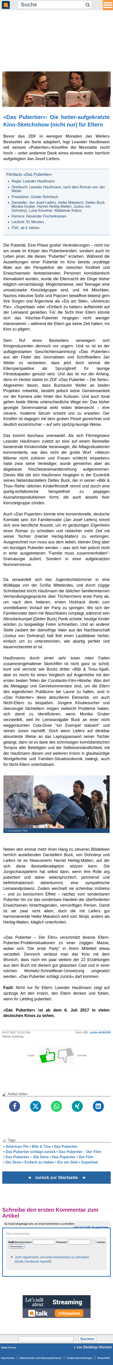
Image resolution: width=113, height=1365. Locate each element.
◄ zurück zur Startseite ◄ (56, 1177)
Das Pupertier (64, 1157)
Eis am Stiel (68, 1162)
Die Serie (13, 1162)
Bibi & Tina (41, 1146)
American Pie (17, 1146)
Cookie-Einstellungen (79, 1358)
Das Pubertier (65, 1146)
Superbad (89, 1162)
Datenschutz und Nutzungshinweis (41, 1358)
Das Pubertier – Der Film (80, 1152)
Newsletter (103, 1358)
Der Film (86, 1157)
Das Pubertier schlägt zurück (31, 1152)
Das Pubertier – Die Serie (27, 1157)
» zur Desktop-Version (93, 1347)
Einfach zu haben (39, 1162)
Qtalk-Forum (8, 1347)
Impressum (8, 1358)
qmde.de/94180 (100, 1032)
